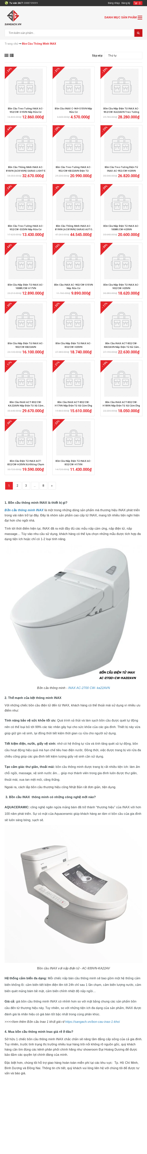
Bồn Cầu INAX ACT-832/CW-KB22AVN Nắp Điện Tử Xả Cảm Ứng (121, 345)
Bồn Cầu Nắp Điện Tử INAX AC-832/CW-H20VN (73, 345)
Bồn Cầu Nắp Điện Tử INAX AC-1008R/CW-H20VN (121, 227)
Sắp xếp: (97, 55)
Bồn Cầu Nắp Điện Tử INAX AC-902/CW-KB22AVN (25, 345)
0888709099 (31, 3)
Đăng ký (126, 3)
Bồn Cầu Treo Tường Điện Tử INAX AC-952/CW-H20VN (121, 169)
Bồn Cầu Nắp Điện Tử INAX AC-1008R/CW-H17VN (25, 286)
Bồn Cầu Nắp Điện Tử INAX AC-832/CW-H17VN (73, 462)
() (140, 3)
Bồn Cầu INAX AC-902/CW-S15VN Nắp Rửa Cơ (73, 286)
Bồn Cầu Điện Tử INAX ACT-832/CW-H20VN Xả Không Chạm (25, 462)
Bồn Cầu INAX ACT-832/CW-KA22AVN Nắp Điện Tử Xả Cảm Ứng (25, 404)
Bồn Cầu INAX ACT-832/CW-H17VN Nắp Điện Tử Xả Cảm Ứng (73, 404)
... (35, 485)
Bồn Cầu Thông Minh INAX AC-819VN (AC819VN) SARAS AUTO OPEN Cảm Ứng (73, 227)
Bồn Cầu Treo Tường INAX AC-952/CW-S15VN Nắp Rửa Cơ (25, 110)
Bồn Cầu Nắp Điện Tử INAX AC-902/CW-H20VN (121, 286)
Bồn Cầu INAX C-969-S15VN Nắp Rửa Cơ (73, 110)
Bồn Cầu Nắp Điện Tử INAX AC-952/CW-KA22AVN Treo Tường (121, 110)
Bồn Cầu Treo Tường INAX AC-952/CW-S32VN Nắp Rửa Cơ (25, 227)
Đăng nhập (114, 3)
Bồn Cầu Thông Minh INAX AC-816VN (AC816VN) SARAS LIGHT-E (25, 169)
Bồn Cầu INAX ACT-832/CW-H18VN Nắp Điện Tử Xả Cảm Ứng (121, 404)
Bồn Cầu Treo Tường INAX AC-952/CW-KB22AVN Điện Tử (73, 169)
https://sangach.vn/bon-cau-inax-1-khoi (92, 1021)
